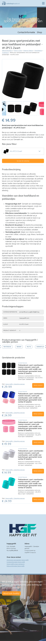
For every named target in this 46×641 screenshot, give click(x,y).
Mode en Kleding (28, 50)
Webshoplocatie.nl (7, 50)
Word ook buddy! (11, 593)
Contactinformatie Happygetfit (16, 562)
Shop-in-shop (18, 50)
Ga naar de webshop (23, 161)
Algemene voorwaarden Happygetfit (18, 560)
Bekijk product (38, 385)
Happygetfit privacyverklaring (16, 564)
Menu (43, 3)
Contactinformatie (26, 32)
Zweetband (5, 52)
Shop (39, 32)
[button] (23, 80)
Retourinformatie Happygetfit (15, 566)
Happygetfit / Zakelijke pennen (15, 384)
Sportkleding (38, 50)
